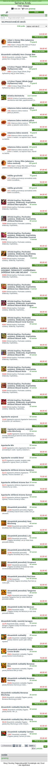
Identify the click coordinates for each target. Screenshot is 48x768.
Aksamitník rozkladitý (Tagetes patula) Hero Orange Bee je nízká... (14, 58)
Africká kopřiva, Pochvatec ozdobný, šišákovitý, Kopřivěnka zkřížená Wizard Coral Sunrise (21, 320)
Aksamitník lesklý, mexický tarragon (17, 621)
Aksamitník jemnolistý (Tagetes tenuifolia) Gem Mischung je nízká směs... (17, 527)
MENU (24, 15)
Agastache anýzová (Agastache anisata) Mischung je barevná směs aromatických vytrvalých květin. (19, 435)
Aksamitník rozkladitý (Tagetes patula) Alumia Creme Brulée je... (17, 655)
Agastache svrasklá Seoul (12, 458)
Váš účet (17, 9)
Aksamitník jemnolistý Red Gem (21, 576)
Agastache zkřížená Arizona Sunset (16, 495)
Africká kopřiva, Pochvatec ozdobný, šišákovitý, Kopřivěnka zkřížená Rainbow (21, 219)
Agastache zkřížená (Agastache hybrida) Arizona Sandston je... (15, 473)
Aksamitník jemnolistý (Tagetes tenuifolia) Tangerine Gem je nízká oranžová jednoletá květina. (17, 597)
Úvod (42, 763)
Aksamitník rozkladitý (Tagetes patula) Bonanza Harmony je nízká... (17, 684)
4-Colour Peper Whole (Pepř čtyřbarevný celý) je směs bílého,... (16, 72)
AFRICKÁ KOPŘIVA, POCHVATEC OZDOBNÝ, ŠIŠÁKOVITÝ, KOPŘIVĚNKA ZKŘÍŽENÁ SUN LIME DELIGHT (18, 270)
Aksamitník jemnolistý (17, 507)
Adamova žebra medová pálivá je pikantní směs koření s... (18, 124)
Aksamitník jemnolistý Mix (18, 550)
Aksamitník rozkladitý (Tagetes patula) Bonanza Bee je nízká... (17, 669)
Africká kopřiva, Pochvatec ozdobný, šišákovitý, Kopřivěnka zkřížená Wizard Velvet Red (21, 402)
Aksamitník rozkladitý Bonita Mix (15, 707)
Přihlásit (26, 6)
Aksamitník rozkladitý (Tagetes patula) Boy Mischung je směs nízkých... (15, 723)
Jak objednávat (24, 765)
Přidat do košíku (40, 37)
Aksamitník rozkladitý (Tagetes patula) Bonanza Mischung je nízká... (17, 698)
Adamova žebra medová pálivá (20, 108)
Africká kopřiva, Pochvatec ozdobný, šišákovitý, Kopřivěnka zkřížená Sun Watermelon (21, 287)
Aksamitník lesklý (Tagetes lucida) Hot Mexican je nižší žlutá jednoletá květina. (19, 611)
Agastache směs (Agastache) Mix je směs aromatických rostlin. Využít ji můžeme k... (18, 449)
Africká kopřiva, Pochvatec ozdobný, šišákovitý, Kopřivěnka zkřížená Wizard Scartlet (21, 386)
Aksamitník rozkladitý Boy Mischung (17, 719)
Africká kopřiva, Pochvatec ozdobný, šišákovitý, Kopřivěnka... (16, 208)
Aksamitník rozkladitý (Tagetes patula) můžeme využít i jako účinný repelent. (17, 639)
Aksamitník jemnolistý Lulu (19, 536)
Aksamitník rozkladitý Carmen (20, 732)
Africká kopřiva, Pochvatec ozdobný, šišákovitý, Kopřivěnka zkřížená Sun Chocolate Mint (21, 254)
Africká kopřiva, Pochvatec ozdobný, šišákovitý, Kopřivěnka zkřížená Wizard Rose (21, 369)
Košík (26, 9)
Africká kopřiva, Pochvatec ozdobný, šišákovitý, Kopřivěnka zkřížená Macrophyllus (21, 202)
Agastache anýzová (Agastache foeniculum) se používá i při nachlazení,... (19, 420)
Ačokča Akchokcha (15, 96)
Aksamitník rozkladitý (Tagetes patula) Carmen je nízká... (19, 735)
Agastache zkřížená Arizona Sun (15, 482)
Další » (32, 746)
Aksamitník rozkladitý (16, 635)
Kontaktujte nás (34, 763)
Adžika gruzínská (14, 176)
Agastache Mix (7, 445)
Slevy (5, 763)
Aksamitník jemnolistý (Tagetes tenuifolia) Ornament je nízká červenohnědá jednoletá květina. (17, 567)
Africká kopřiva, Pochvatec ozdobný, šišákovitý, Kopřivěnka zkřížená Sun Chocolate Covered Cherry (18, 236)
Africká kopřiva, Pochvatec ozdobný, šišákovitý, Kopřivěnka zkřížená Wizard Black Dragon (21, 303)
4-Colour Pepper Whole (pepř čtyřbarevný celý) (20, 68)
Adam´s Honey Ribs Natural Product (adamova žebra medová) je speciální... (19, 46)
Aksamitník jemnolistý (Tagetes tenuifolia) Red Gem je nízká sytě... (19, 581)
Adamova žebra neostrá (17, 133)
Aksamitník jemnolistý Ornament (21, 562)
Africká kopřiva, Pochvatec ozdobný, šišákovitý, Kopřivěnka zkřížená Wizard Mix (21, 353)
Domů (3, 18)
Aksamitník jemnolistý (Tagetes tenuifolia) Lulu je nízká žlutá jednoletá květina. (17, 540)
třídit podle (21, 26)
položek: (39, 748)
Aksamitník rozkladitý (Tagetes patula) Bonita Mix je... (15, 710)
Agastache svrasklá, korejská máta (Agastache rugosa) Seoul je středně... (16, 461)
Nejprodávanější (21, 763)
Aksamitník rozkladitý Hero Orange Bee (18, 54)
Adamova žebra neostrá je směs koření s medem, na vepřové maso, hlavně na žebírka (19, 137)
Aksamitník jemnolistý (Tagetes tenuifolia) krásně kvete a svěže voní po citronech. (18, 511)
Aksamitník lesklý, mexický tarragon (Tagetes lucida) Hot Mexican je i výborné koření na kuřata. (19, 625)
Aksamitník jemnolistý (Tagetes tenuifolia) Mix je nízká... (18, 553)
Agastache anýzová (9, 417)
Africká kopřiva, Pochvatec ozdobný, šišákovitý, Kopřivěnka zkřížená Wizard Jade (21, 336)
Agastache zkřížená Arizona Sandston (17, 470)
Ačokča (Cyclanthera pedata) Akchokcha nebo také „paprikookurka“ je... (21, 99)
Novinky (11, 763)
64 (26, 746)
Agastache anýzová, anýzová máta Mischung (20, 430)
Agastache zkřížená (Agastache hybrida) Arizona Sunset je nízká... (15, 498)
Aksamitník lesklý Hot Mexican (20, 607)
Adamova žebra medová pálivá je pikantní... (18, 112)
